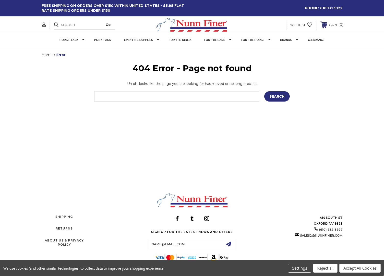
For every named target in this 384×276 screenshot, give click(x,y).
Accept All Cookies (360, 268)
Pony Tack (102, 40)
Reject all (325, 268)
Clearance (316, 40)
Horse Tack (72, 40)
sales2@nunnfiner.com (321, 235)
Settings (299, 268)
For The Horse (256, 40)
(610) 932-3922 (330, 229)
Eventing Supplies (141, 40)
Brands (289, 40)
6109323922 (331, 8)
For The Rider (180, 40)
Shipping (64, 216)
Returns (64, 228)
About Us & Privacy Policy (64, 242)
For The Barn (218, 40)
